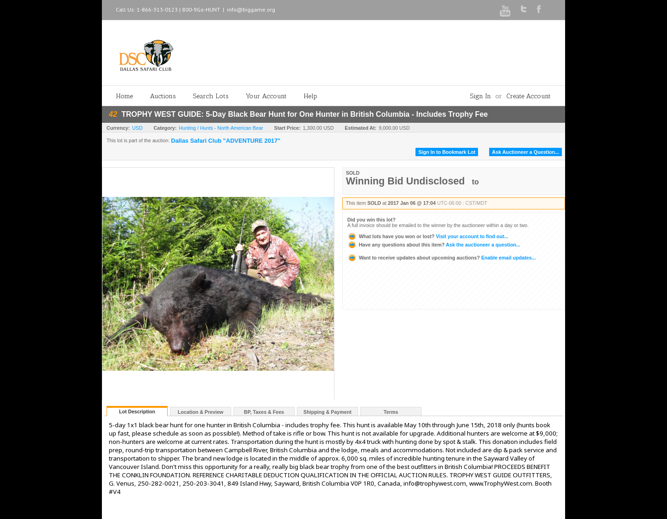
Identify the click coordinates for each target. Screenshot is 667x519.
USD (137, 128)
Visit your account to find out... (427, 236)
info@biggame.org (251, 9)
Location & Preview (200, 412)
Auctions (163, 96)
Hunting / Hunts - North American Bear (221, 128)
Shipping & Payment (327, 412)
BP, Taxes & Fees (264, 412)
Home (124, 96)
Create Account (528, 96)
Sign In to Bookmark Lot (446, 152)
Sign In (480, 96)
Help (310, 96)
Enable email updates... (441, 257)
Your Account (266, 96)
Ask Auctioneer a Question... (525, 152)
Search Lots (211, 96)
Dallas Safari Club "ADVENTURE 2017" (225, 141)
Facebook (539, 9)
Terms (391, 412)
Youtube (505, 11)
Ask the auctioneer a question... (433, 244)
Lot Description (137, 411)
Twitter (524, 9)
